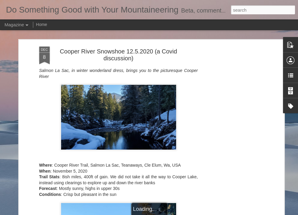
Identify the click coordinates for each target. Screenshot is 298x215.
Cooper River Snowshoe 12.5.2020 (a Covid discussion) (118, 55)
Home (41, 24)
